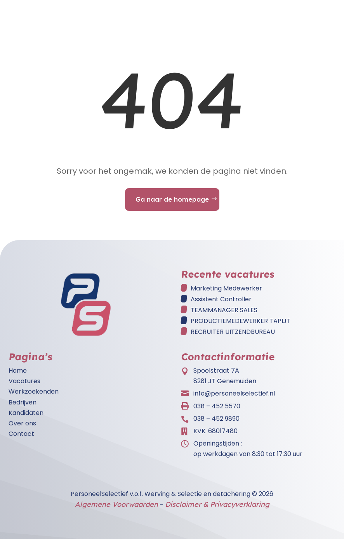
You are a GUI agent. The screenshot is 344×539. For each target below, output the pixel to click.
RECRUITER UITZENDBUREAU (233, 331)
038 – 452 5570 (216, 406)
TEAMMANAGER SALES (224, 310)
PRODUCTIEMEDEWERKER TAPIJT (240, 320)
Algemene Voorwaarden (116, 504)
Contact (21, 433)
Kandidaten (26, 412)
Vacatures (24, 381)
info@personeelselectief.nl (234, 393)
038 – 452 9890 (216, 418)
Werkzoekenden (34, 391)
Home (18, 370)
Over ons (22, 423)
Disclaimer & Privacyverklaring (217, 504)
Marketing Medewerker (226, 288)
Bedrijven (22, 402)
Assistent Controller (221, 299)
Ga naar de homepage (172, 199)
